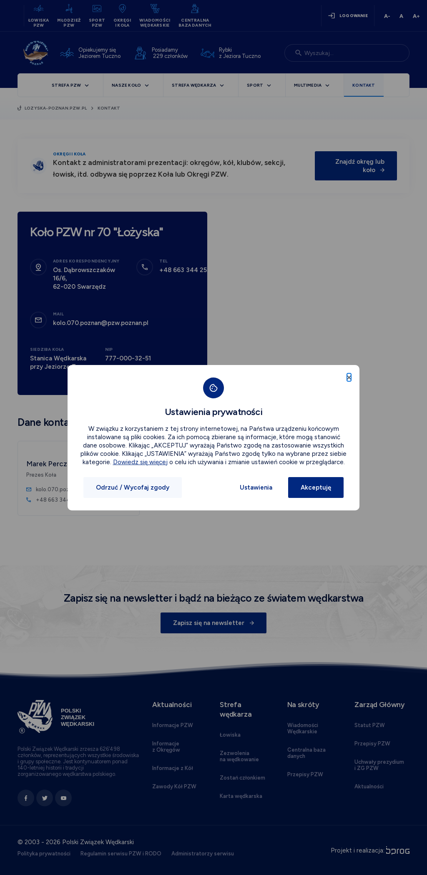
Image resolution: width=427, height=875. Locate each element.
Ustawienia (256, 487)
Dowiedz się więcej (140, 462)
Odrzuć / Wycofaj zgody (132, 487)
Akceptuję (316, 487)
